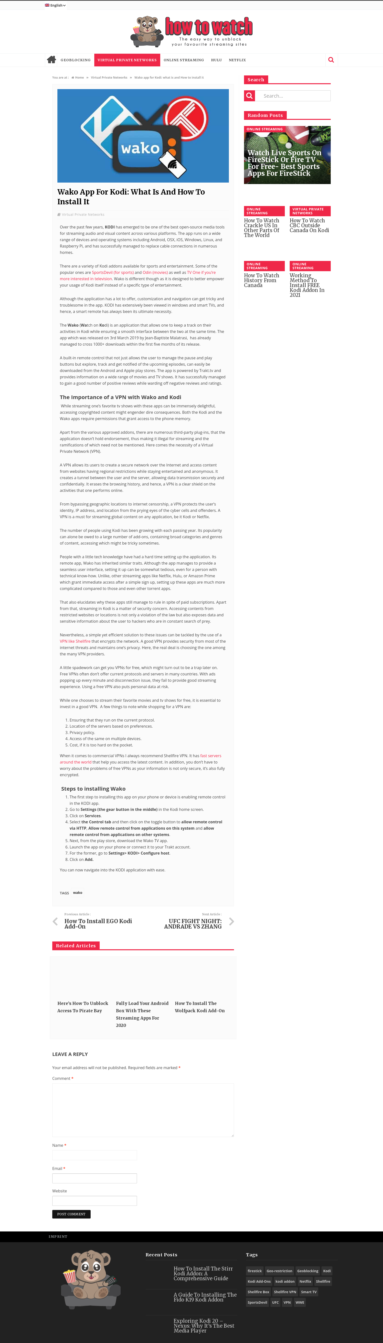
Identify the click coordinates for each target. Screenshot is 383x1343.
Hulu (216, 60)
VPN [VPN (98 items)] (287, 1302)
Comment (63, 1078)
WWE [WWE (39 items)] (300, 1302)
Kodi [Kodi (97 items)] (327, 1271)
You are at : (60, 77)
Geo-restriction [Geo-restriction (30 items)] (279, 1271)
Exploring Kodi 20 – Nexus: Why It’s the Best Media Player (204, 1326)
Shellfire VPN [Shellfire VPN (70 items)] (285, 1292)
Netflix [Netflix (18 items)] (305, 1281)
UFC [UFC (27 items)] (275, 1302)
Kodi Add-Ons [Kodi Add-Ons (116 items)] (259, 1281)
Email (58, 1168)
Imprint (58, 1236)
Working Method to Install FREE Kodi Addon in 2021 (307, 285)
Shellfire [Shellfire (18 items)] (323, 1281)
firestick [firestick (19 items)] (255, 1271)
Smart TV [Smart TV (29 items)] (309, 1292)
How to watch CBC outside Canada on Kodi (309, 225)
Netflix (237, 60)
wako (77, 892)
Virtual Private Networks (127, 60)
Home (51, 60)
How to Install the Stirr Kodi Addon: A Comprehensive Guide (203, 1273)
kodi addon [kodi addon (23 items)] (285, 1281)
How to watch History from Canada (261, 280)
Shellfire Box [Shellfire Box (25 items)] (258, 1292)
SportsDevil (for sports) (112, 272)
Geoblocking (76, 60)
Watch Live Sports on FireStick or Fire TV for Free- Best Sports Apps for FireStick (284, 163)
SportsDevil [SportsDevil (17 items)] (257, 1302)
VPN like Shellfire (76, 641)
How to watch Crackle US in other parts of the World (261, 227)
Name (59, 1145)
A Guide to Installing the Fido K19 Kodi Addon (205, 1297)
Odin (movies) (155, 272)
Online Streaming (184, 60)
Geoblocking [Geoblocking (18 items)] (307, 1271)
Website (59, 1191)
